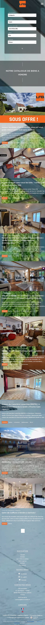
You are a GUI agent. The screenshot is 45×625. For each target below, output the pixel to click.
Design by (33, 617)
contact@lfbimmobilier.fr (22, 599)
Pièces (11, 39)
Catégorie (12, 12)
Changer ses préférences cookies (19, 617)
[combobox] (22, 15)
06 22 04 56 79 (22, 597)
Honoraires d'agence (36, 615)
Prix (10, 32)
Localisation (13, 26)
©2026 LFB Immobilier (9, 615)
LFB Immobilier (22, 588)
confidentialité (30, 621)
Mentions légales (23, 615)
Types (10, 19)
